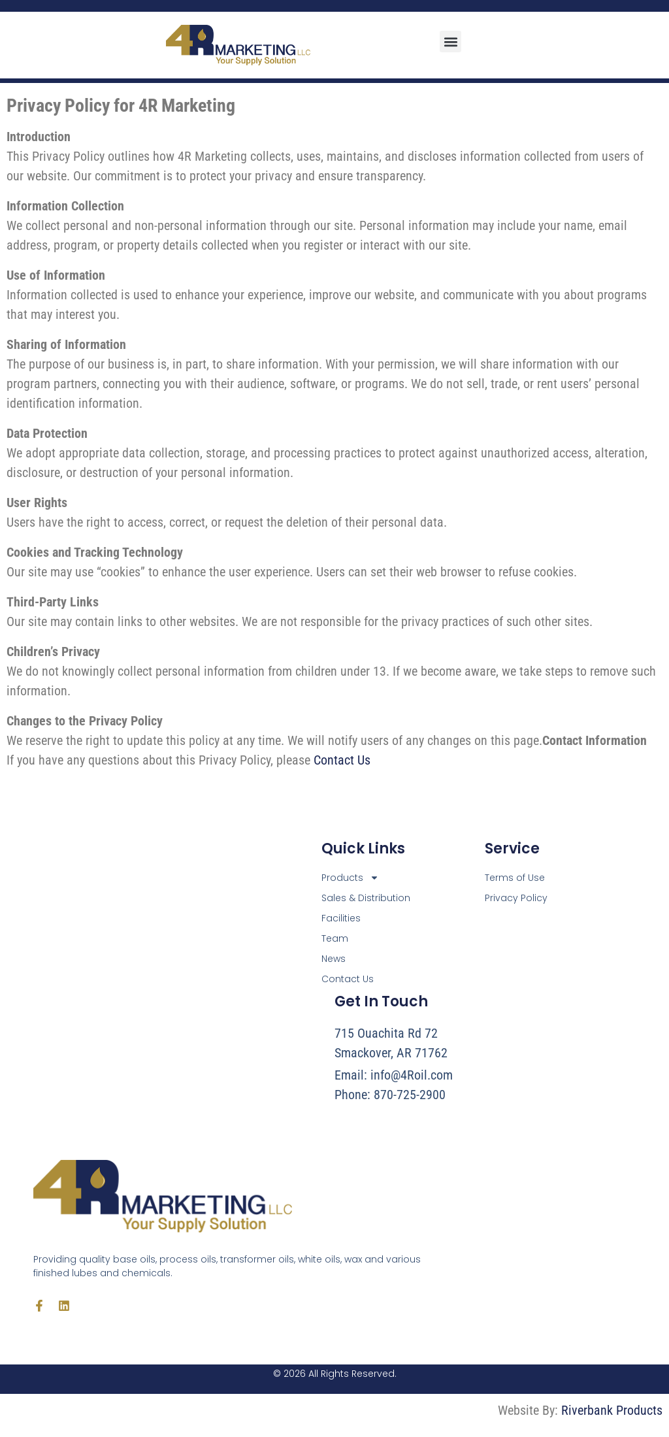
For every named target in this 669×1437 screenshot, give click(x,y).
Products (350, 878)
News (333, 958)
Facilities (341, 918)
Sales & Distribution (365, 897)
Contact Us (342, 760)
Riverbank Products (611, 1410)
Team (334, 938)
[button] (450, 41)
